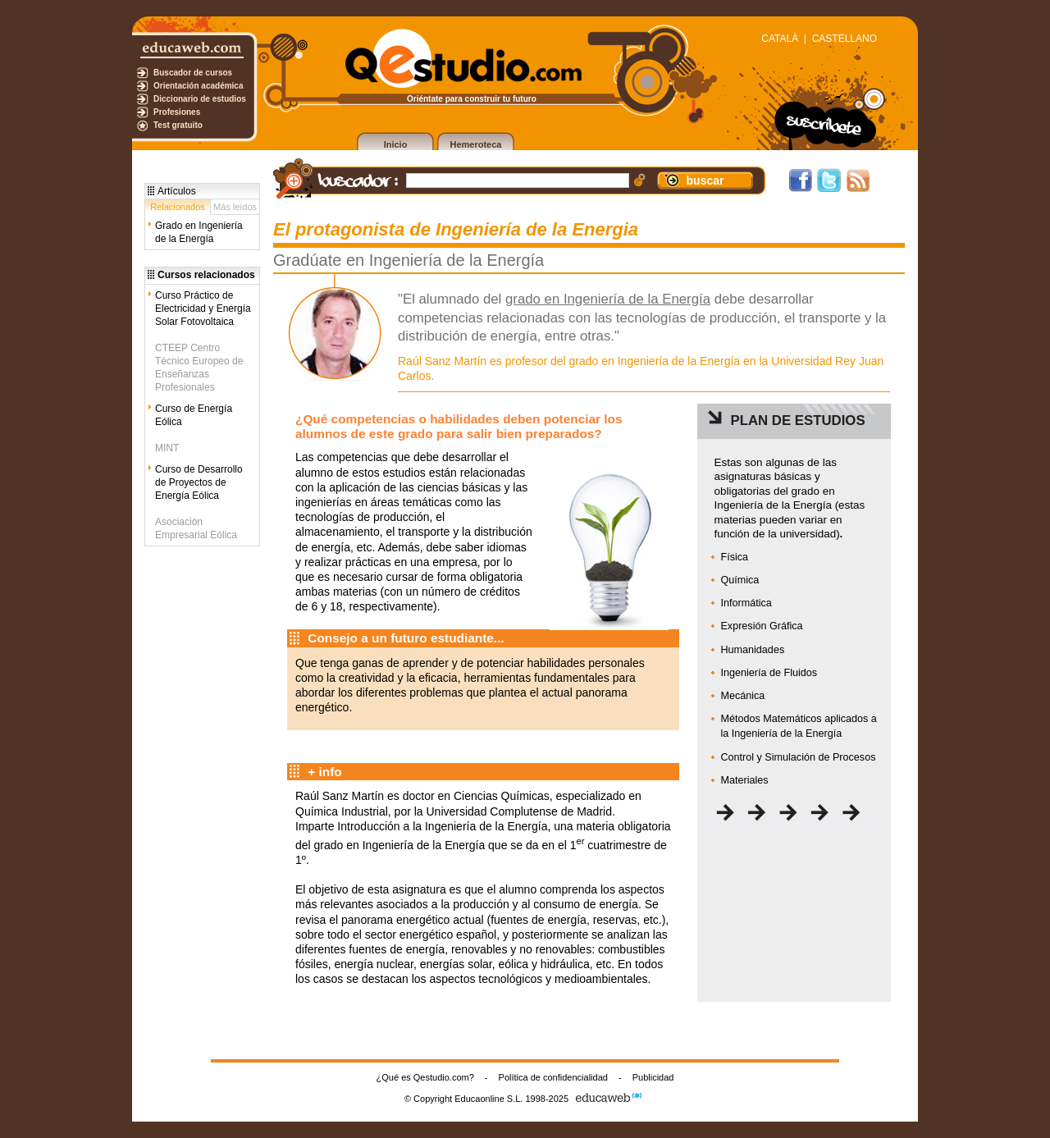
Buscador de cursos (192, 72)
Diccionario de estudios (199, 98)
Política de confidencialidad (553, 1077)
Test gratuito (178, 125)
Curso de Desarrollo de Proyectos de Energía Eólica (199, 482)
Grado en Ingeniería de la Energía (199, 232)
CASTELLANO (844, 38)
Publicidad (653, 1077)
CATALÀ (779, 38)
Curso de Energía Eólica (193, 415)
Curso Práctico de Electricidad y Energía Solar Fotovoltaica (203, 308)
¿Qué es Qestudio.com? (425, 1077)
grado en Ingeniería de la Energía (607, 299)
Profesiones (176, 112)
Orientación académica (198, 85)
